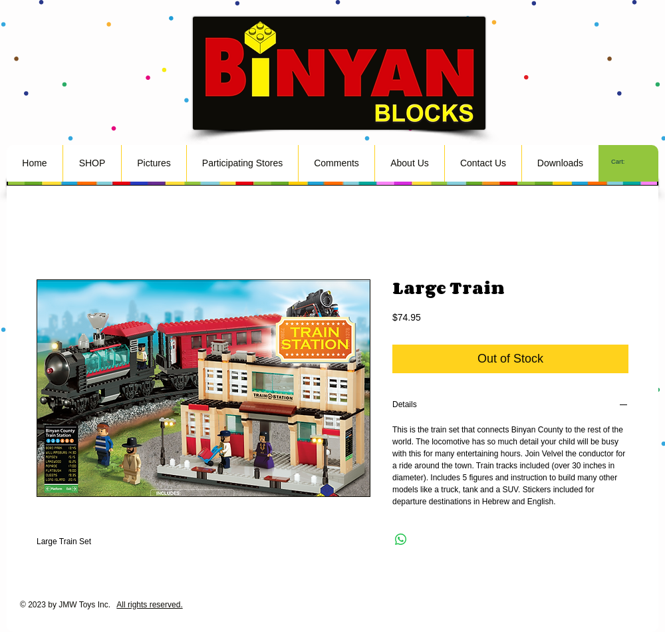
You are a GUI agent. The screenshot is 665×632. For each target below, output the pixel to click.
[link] (624, 161)
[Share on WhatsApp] (401, 540)
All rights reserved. (149, 604)
